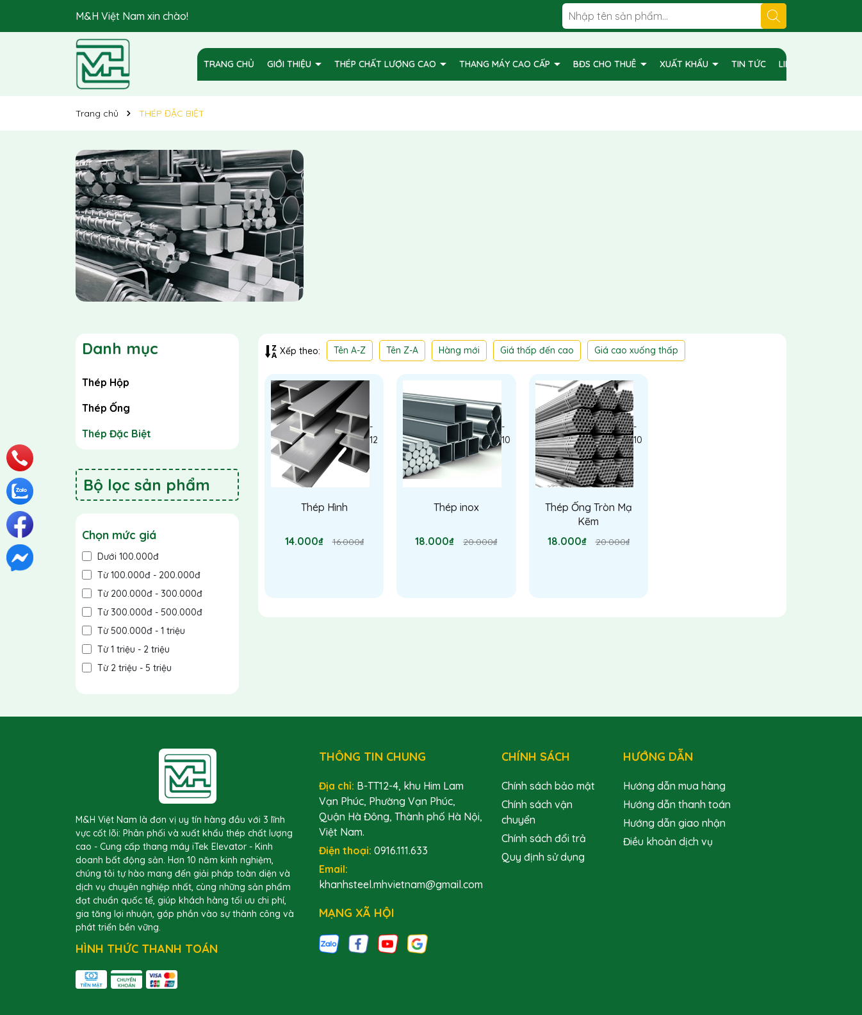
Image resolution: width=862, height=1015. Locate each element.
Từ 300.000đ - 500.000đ (142, 612)
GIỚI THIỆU (290, 64)
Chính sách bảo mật (548, 785)
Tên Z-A (402, 350)
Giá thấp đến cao (537, 350)
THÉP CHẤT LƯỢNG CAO (386, 64)
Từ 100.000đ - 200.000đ (141, 575)
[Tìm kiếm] (773, 16)
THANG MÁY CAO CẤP (506, 64)
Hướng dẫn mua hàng (674, 785)
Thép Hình (324, 507)
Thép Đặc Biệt (116, 433)
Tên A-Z (350, 350)
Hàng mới (459, 350)
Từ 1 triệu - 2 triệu (126, 649)
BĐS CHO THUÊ (606, 64)
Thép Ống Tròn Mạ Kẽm (588, 514)
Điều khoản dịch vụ (668, 841)
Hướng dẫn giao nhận (674, 822)
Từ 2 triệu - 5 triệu (127, 668)
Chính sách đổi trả (543, 838)
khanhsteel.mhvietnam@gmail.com (401, 884)
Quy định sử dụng (543, 856)
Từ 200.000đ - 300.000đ (142, 593)
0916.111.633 (401, 850)
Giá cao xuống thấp (636, 350)
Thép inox (456, 507)
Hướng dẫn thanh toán (677, 804)
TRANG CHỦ (229, 64)
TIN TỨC (748, 64)
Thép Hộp (105, 382)
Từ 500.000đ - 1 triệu (133, 631)
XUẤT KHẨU (685, 64)
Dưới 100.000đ (120, 556)
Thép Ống (106, 408)
